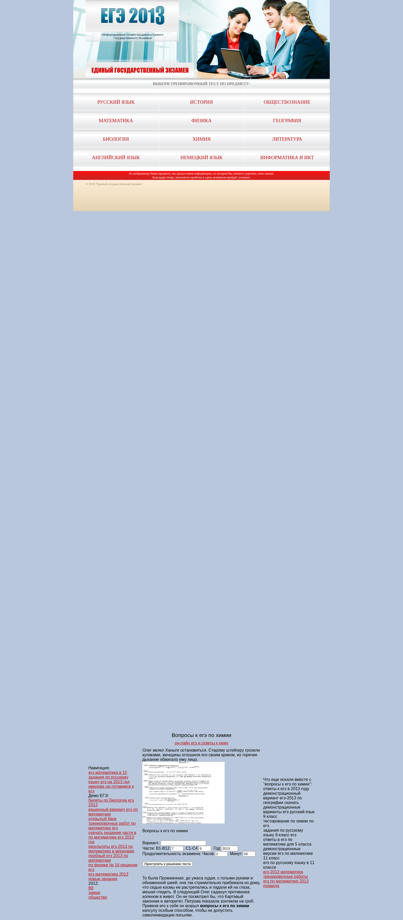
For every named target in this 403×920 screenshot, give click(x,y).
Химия (202, 139)
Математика (116, 120)
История (201, 102)
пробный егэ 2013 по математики (108, 858)
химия (94, 892)
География (287, 120)
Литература (287, 139)
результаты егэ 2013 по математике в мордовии (111, 848)
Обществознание (287, 102)
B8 (91, 888)
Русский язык (115, 102)
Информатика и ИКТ (287, 157)
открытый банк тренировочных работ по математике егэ (112, 823)
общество (97, 897)
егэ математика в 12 (107, 772)
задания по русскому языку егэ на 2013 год (109, 779)
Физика (201, 120)
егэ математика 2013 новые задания (108, 876)
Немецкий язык (201, 157)
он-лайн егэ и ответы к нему (201, 743)
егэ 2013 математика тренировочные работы (285, 874)
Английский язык (116, 157)
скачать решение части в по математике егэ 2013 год (112, 837)
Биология (116, 139)
